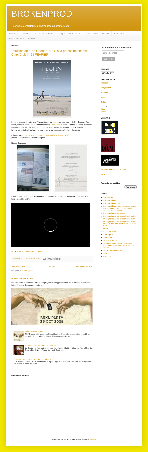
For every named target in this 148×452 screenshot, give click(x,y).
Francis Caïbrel (91, 33)
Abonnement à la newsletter (117, 47)
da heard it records (110, 240)
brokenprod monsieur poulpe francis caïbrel (119, 219)
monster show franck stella (113, 250)
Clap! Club (55, 125)
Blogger (93, 439)
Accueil (12, 33)
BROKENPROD (41, 13)
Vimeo (40, 251)
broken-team (108, 197)
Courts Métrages (16, 38)
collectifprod (107, 238)
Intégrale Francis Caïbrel (69, 33)
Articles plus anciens (84, 266)
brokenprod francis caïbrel (113, 203)
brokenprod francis (110, 200)
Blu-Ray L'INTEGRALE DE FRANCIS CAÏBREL (33, 359)
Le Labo (106, 33)
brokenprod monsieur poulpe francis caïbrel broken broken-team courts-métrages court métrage (119, 224)
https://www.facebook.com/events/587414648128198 (47, 135)
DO (12, 251)
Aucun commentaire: (33, 258)
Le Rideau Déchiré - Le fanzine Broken (37, 33)
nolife (105, 253)
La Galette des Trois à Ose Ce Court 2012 (41, 346)
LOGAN (104, 174)
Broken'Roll (119, 33)
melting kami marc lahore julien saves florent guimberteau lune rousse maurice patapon (118, 245)
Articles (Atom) (27, 271)
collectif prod (108, 235)
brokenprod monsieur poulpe (114, 213)
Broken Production (26, 251)
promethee (107, 256)
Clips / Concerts (35, 38)
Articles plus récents (19, 266)
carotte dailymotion (110, 232)
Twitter (103, 102)
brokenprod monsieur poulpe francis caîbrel (119, 216)
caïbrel (105, 229)
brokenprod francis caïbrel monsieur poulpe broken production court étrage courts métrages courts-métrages (119, 208)
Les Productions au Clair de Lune (113, 170)
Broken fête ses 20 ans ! (22, 278)
